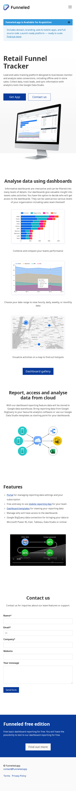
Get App (14, 97)
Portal (10, 495)
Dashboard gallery (38, 371)
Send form (11, 689)
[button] (70, 7)
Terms (6, 775)
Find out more (14, 36)
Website (8, 651)
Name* (7, 615)
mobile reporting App (40, 504)
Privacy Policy (19, 775)
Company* (9, 639)
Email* (7, 627)
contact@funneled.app (15, 769)
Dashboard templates (18, 508)
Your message (11, 662)
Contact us (39, 97)
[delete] (69, 22)
